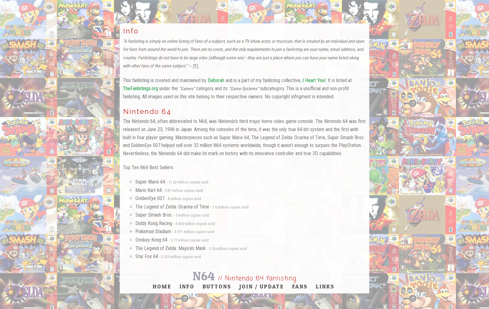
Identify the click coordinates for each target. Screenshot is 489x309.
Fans (299, 286)
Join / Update (261, 286)
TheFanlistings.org (140, 88)
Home (162, 286)
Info (186, 286)
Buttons (216, 286)
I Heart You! (314, 80)
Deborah (216, 80)
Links (325, 286)
